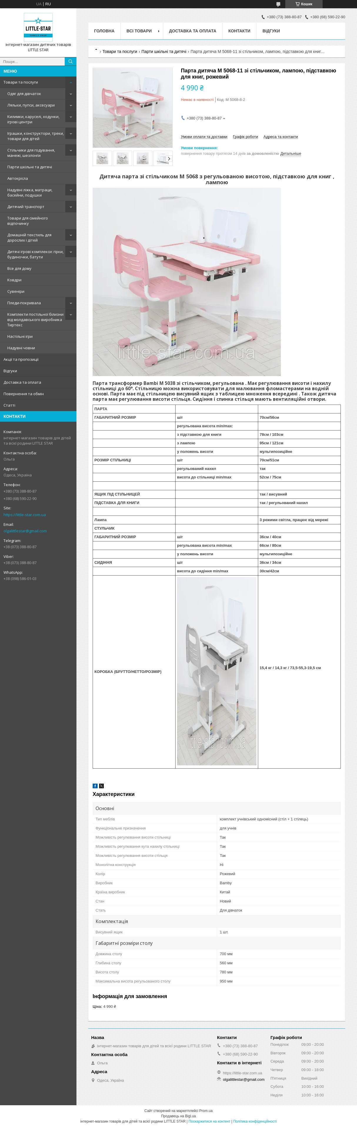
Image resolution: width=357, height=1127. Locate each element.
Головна (104, 31)
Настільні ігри (20, 336)
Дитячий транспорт (25, 206)
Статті (9, 405)
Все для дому (19, 268)
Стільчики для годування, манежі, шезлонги (31, 152)
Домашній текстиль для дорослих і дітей (29, 237)
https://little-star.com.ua (25, 514)
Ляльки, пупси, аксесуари (31, 105)
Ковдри (14, 279)
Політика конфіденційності (255, 1121)
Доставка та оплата (22, 382)
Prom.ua (206, 1111)
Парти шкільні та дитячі (29, 166)
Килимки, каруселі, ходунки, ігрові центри (33, 119)
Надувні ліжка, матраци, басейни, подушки (29, 192)
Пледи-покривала (24, 302)
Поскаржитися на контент (209, 1121)
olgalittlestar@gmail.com (25, 530)
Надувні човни (21, 347)
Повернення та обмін (24, 393)
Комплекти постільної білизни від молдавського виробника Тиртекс (35, 320)
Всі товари (138, 31)
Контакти (239, 31)
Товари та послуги (21, 82)
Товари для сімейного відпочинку (27, 220)
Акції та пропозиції (21, 359)
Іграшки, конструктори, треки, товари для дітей (35, 136)
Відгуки (10, 370)
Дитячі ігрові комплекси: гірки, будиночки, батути (35, 254)
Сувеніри (15, 291)
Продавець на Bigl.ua (178, 1116)
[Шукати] (70, 61)
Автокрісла (17, 178)
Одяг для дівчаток (24, 93)
